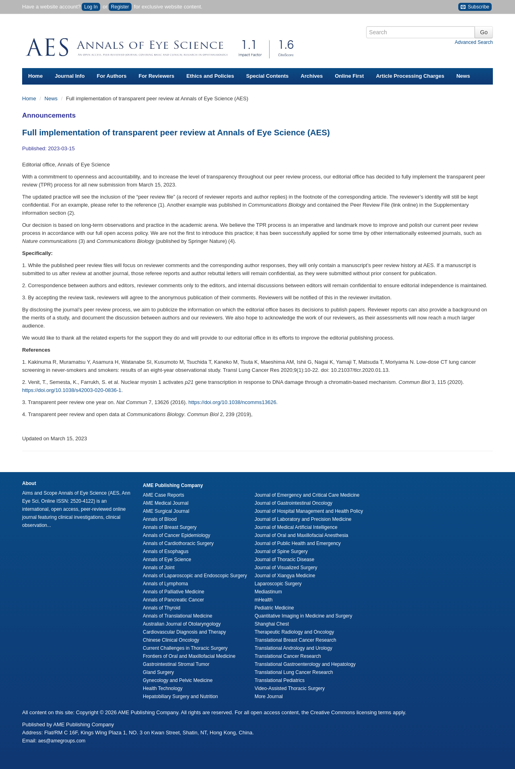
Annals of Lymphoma (165, 584)
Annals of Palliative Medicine (173, 592)
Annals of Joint (159, 567)
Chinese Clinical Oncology (171, 640)
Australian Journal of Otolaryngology (181, 624)
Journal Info (69, 76)
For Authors (112, 76)
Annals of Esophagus (165, 551)
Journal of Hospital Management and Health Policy (309, 511)
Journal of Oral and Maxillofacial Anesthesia (301, 535)
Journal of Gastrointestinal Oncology (293, 503)
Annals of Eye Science (167, 559)
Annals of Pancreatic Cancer (173, 600)
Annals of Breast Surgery (169, 527)
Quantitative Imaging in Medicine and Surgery (303, 616)
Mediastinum (268, 592)
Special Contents (267, 76)
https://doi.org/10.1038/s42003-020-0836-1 (71, 390)
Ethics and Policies (210, 76)
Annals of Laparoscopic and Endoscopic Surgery (195, 575)
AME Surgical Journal (166, 511)
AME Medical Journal (165, 503)
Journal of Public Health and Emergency (298, 543)
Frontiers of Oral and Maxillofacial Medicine (189, 656)
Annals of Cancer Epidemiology (176, 535)
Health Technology (163, 688)
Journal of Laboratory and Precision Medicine (303, 519)
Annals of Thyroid (161, 608)
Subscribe (475, 7)
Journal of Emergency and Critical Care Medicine (307, 495)
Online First (349, 76)
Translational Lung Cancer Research (294, 672)
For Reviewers (156, 76)
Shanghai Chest (272, 624)
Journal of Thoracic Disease (285, 559)
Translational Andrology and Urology (293, 648)
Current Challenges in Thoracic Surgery (185, 648)
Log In (90, 7)
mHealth (264, 600)
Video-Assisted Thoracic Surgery (290, 688)
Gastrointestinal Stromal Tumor (176, 664)
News (463, 76)
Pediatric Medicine (274, 608)
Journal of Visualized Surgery (286, 567)
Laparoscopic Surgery (278, 584)
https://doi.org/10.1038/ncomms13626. (233, 402)
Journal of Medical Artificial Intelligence (296, 527)
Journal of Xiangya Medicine (285, 575)
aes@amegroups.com (62, 741)
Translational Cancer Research (288, 656)
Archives (312, 76)
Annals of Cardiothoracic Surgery (178, 543)
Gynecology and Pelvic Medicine (177, 680)
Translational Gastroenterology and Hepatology (305, 664)
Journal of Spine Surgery (281, 551)
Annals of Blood (160, 519)
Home (35, 76)
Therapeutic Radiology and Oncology (294, 632)
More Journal (269, 696)
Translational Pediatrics (280, 680)
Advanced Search (474, 42)
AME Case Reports (163, 495)
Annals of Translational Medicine (177, 616)
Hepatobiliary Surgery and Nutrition (180, 696)
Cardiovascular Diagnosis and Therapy (184, 632)
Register (120, 7)
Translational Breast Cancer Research (295, 640)
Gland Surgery (158, 672)
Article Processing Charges (410, 76)
